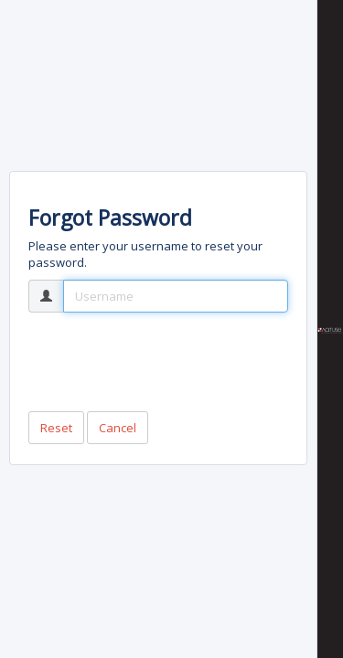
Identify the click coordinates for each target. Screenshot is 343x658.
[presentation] (167, 362)
